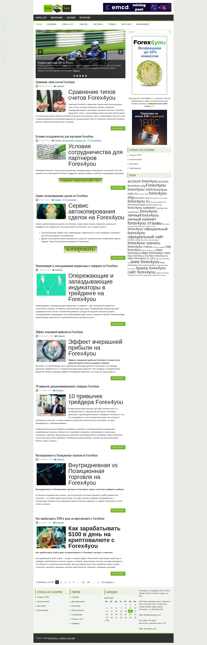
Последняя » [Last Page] (107, 582)
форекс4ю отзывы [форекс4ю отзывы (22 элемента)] (159, 275)
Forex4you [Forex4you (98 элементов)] (156, 185)
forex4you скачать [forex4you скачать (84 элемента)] (144, 243)
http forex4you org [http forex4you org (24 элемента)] (149, 250)
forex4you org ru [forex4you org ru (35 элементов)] (143, 198)
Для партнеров (68, 140)
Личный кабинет (142, 24)
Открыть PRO (41, 17)
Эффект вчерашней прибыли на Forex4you (59, 332)
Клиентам (85, 23)
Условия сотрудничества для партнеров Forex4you (64, 136)
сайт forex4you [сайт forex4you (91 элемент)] (141, 272)
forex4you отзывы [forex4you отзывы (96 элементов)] (145, 223)
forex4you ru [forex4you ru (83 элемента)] (138, 201)
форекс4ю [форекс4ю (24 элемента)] (148, 275)
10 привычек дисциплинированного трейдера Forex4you (67, 386)
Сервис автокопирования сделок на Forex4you (62, 195)
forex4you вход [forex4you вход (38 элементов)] (136, 204)
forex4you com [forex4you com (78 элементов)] (140, 189)
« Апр (106, 620)
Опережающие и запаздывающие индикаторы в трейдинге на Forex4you (77, 265)
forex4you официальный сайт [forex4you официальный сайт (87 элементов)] (145, 235)
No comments (95, 140)
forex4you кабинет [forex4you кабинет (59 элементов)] (141, 208)
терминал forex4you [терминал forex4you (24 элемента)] (135, 275)
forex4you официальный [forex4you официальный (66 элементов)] (148, 229)
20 (88, 582)
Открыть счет (69, 23)
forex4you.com (150, 629)
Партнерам (99, 23)
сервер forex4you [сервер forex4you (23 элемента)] (162, 273)
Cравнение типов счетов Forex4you (55, 82)
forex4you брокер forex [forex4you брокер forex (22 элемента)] (158, 202)
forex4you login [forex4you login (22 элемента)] (143, 194)
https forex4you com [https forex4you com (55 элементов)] (155, 253)
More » (77, 71)
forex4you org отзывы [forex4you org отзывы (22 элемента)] (159, 198)
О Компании (53, 23)
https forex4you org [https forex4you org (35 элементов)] (138, 255)
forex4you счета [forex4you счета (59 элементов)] (140, 246)
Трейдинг (114, 23)
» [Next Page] (98, 582)
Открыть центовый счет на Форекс (55, 62)
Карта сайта (127, 24)
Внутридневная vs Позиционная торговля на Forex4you (67, 455)
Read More (118, 128)
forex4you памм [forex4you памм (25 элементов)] (134, 240)
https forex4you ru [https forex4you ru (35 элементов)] (158, 255)
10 (83, 582)
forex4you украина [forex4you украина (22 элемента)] (158, 247)
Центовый (71, 17)
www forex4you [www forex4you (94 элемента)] (145, 261)
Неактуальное (78, 610)
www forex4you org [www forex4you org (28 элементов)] (151, 265)
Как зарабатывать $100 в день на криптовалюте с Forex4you (70, 518)
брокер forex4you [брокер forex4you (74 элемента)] (151, 268)
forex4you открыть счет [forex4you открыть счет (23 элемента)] (146, 226)
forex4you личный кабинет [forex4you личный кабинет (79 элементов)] (143, 217)
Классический (56, 17)
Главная (39, 24)
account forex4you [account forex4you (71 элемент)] (143, 181)
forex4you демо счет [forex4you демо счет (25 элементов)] (153, 205)
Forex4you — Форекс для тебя (61, 638)
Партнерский (85, 17)
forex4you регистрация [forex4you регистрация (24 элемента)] (150, 240)
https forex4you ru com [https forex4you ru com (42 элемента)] (141, 258)
